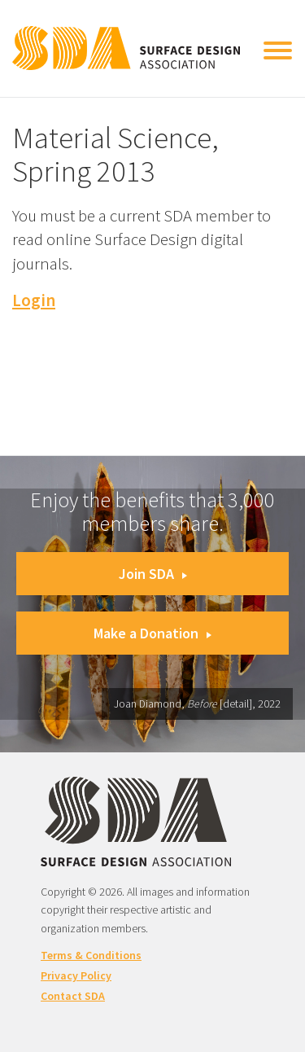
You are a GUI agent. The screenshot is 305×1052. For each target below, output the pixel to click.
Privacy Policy (76, 975)
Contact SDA (73, 995)
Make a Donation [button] (152, 633)
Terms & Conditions (91, 955)
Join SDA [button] (153, 573)
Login (33, 300)
